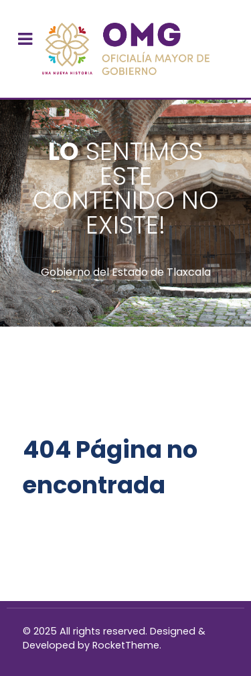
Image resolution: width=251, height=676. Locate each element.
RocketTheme (125, 645)
